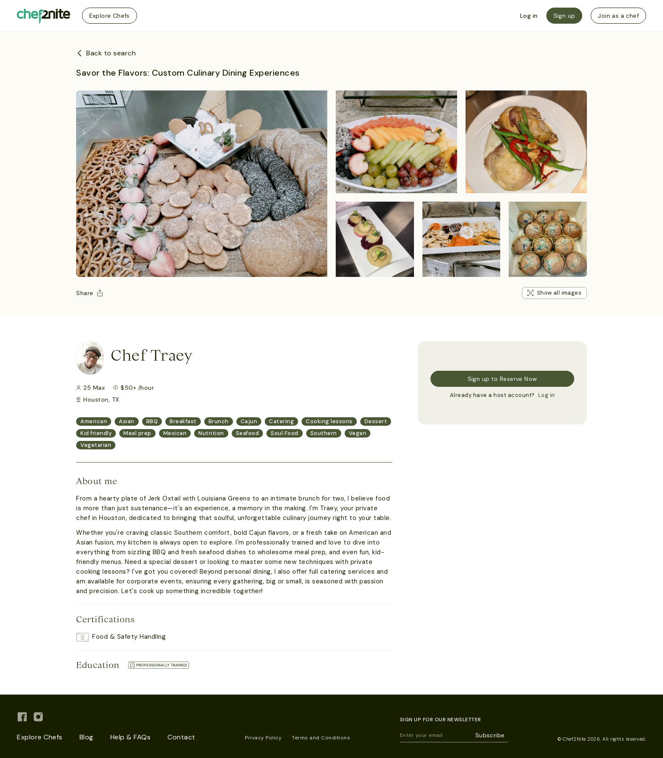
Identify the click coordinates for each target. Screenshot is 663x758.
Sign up (564, 15)
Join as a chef (618, 15)
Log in (529, 15)
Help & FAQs (130, 737)
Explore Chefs (109, 15)
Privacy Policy (263, 737)
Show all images (554, 292)
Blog (86, 737)
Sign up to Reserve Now (502, 379)
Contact (181, 737)
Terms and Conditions (321, 737)
